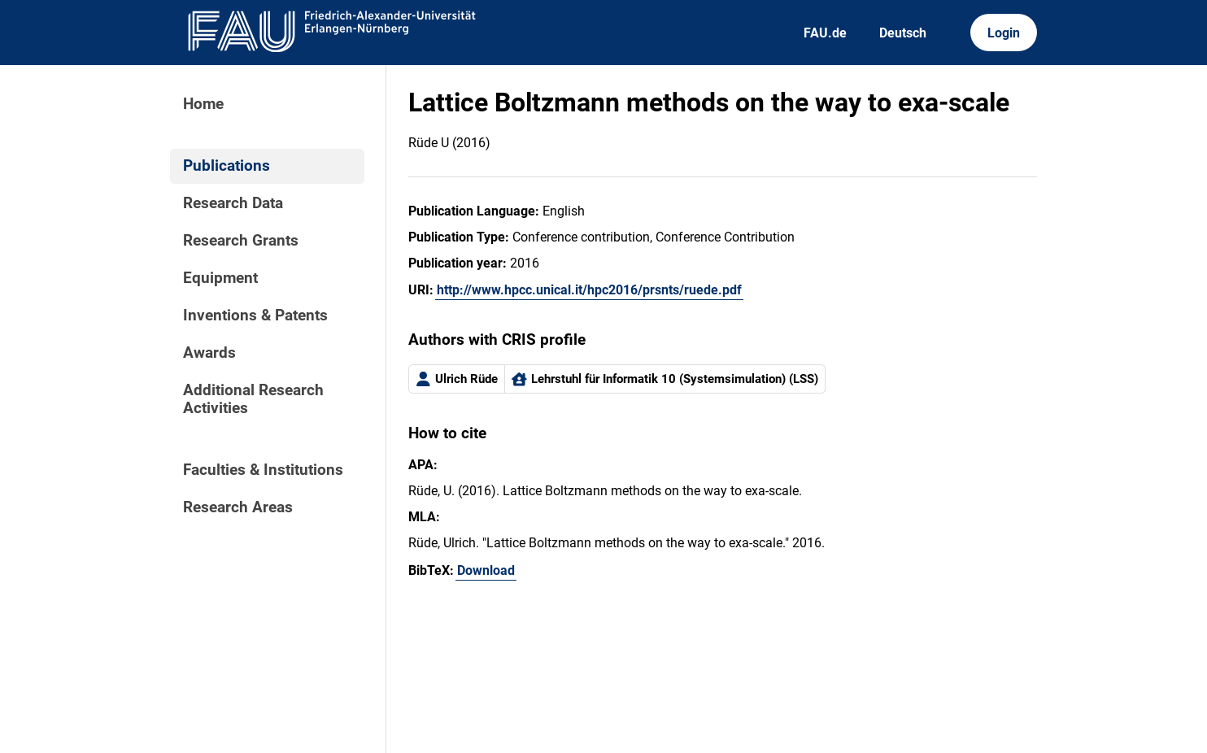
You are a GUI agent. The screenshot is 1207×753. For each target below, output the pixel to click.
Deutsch (902, 33)
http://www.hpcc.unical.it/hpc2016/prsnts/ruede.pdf (589, 290)
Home (203, 104)
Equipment (220, 278)
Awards (209, 353)
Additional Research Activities (253, 399)
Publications (226, 166)
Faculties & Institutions (263, 470)
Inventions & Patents (255, 315)
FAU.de (825, 33)
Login (1003, 33)
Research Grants (240, 241)
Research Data (233, 203)
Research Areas (238, 507)
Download (486, 570)
